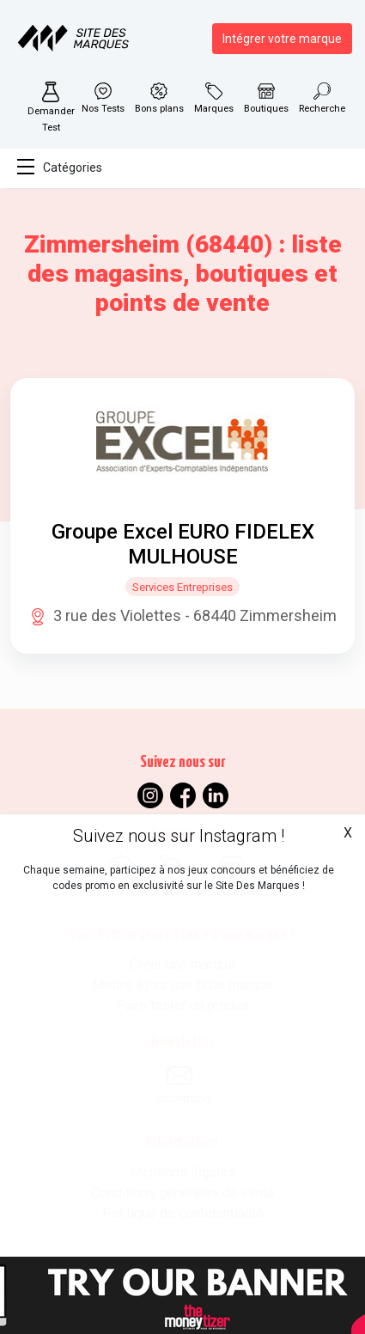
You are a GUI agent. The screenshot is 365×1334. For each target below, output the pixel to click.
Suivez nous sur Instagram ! (178, 835)
